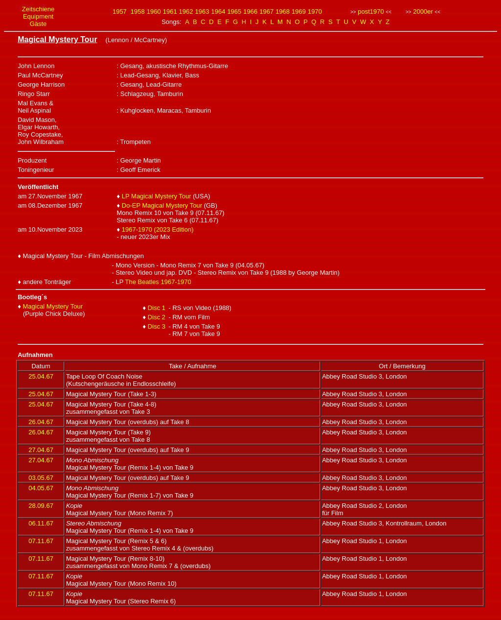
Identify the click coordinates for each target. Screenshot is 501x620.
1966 (250, 11)
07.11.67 (40, 541)
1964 (218, 11)
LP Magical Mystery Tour (156, 196)
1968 (282, 11)
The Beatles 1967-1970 (158, 282)
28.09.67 (40, 505)
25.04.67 (40, 376)
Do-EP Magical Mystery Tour (162, 205)
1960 (154, 11)
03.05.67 (40, 477)
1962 (186, 11)
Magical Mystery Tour (53, 306)
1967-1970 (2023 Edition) (158, 229)
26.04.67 (40, 422)
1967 (266, 11)
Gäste (38, 23)
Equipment (38, 16)
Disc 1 (156, 307)
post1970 (371, 11)
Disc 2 (156, 317)
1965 (234, 11)
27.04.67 (40, 449)
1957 (120, 11)
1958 (138, 11)
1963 (202, 11)
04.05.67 (40, 488)
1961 (170, 11)
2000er (423, 11)
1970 (315, 11)
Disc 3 (156, 326)
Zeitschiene (38, 9)
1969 (299, 11)
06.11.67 (40, 523)
